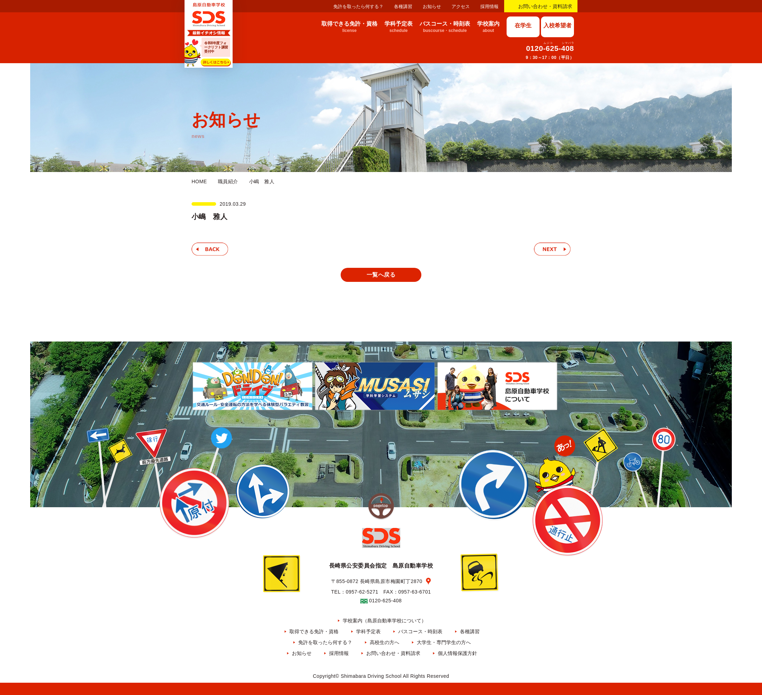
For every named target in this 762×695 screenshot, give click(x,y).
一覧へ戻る (381, 275)
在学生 (523, 25)
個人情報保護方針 (457, 653)
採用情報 (489, 6)
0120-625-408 (550, 48)
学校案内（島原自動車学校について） (384, 620)
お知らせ (432, 6)
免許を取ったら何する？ (358, 6)
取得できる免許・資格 (314, 631)
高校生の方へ (384, 642)
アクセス (461, 6)
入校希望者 (557, 25)
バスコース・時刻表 (420, 631)
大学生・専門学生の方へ (444, 642)
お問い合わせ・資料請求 (545, 6)
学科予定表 (368, 631)
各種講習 (403, 6)
